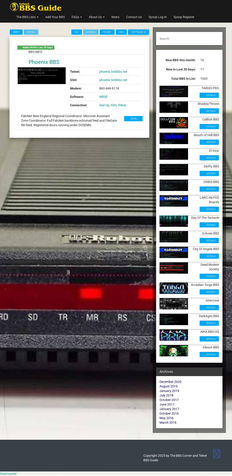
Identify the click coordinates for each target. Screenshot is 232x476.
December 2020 (170, 382)
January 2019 (169, 391)
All (77, 32)
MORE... (134, 118)
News (115, 17)
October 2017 (169, 400)
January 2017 (169, 409)
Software (138, 32)
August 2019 (169, 386)
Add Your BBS (55, 17)
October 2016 (169, 413)
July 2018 (166, 395)
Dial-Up (104, 105)
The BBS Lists (27, 17)
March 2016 (168, 422)
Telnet (107, 32)
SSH (121, 32)
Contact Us (134, 17)
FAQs (77, 17)
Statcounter (8, 474)
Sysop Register (184, 17)
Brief (16, 32)
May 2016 (167, 418)
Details (210, 95)
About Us (97, 17)
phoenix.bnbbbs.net (113, 71)
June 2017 (167, 404)
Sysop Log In (158, 17)
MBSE (103, 97)
